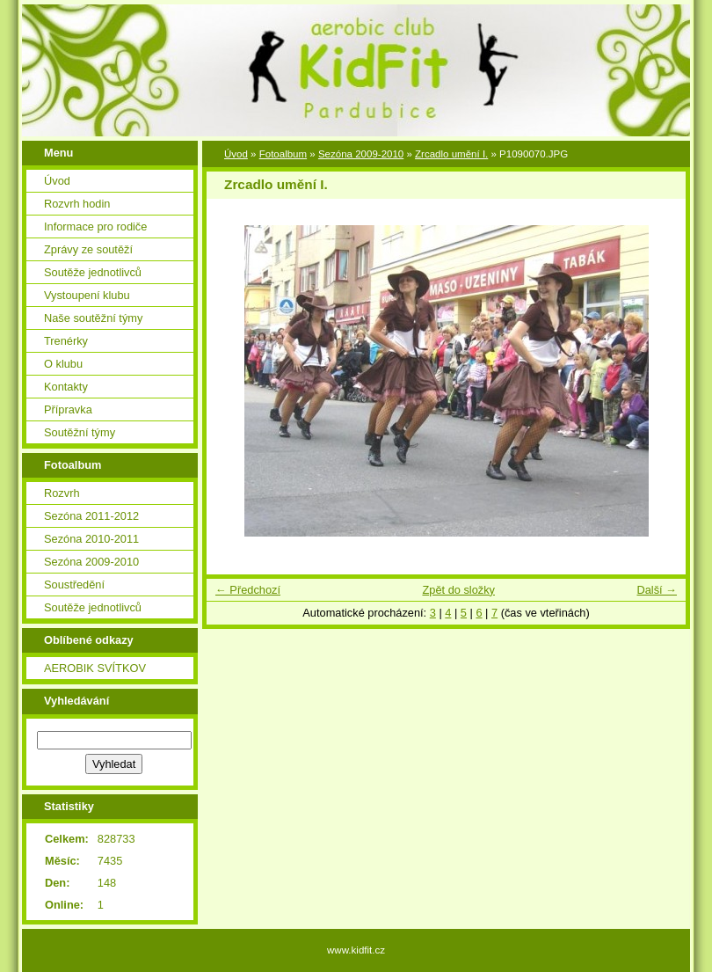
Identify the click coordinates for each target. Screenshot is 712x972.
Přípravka (68, 409)
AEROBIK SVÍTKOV (95, 668)
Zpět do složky (458, 589)
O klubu (63, 363)
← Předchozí (247, 589)
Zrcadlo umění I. (451, 154)
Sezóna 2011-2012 (91, 516)
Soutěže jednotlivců (93, 272)
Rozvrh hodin (77, 203)
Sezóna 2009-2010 (91, 561)
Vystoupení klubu (87, 295)
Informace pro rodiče (95, 226)
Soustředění (74, 584)
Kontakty (66, 386)
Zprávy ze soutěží (88, 249)
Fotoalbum (283, 154)
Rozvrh (62, 493)
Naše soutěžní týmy (93, 318)
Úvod (57, 180)
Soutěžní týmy (79, 432)
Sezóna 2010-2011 (91, 538)
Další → (656, 589)
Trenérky (66, 340)
